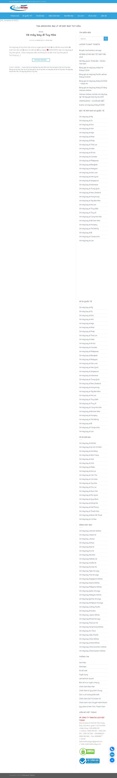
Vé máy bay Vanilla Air (87, 563)
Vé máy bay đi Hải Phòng (89, 507)
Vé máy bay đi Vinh (86, 463)
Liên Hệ (104, 16)
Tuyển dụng (83, 675)
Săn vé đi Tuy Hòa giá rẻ (28, 69)
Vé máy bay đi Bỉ (85, 233)
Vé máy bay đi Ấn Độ (87, 153)
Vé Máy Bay (49, 40)
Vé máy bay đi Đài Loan (88, 173)
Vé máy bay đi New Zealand (90, 193)
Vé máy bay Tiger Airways (89, 571)
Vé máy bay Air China (87, 631)
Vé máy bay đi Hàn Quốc (89, 177)
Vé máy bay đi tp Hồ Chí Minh (90, 447)
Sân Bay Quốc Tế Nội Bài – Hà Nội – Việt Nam (92, 62)
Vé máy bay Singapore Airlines (91, 579)
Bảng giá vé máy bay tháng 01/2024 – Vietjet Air (93, 82)
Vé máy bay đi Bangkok (88, 165)
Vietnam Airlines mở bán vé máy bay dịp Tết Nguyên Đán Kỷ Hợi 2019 (93, 95)
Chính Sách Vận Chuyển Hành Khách (93, 702)
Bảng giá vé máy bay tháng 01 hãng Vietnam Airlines (93, 89)
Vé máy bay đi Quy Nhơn (88, 499)
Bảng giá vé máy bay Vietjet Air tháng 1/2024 (91, 69)
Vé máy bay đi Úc (86, 121)
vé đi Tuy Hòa (41, 69)
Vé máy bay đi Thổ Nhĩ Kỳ (89, 229)
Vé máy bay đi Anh (86, 129)
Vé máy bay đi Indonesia (88, 185)
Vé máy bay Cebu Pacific (89, 635)
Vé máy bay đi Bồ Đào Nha (89, 221)
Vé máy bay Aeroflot (87, 555)
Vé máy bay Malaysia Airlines (90, 595)
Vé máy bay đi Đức (86, 125)
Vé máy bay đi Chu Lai (87, 487)
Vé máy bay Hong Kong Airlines (91, 627)
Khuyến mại (69, 16)
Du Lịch (81, 16)
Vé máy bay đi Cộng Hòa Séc (90, 217)
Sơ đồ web (83, 670)
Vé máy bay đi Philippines (89, 161)
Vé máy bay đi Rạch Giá (88, 491)
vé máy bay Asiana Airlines (89, 583)
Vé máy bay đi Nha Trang (89, 455)
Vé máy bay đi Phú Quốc (88, 495)
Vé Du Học (93, 16)
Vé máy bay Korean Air (88, 567)
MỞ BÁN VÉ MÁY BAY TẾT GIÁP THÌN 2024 (92, 55)
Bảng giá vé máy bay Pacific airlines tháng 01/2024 (93, 75)
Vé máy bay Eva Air (86, 551)
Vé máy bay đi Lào (86, 241)
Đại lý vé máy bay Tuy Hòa (34, 67)
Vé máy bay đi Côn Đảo (88, 479)
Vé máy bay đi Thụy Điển (88, 209)
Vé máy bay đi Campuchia (89, 237)
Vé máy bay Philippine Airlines (90, 587)
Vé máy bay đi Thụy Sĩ (87, 213)
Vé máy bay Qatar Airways (89, 591)
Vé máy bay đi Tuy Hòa (41, 34)
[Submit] (106, 39)
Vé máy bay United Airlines (89, 643)
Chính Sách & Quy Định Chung (90, 690)
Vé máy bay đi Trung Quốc (89, 189)
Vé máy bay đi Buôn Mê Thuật (90, 515)
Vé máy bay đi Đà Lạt (87, 471)
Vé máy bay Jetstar (87, 539)
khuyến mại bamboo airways (90, 50)
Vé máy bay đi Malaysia (88, 169)
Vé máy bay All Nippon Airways (91, 603)
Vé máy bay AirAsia (86, 543)
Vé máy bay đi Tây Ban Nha (89, 201)
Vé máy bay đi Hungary (88, 225)
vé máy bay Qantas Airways (90, 599)
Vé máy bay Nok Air (86, 547)
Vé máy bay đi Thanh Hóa (89, 511)
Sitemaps (82, 667)
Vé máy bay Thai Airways (89, 575)
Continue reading (41, 60)
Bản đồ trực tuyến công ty (89, 682)
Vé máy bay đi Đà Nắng (88, 451)
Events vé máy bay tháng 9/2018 (91, 105)
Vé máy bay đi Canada (88, 157)
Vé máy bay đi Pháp (87, 141)
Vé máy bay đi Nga (86, 133)
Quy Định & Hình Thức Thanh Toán (92, 707)
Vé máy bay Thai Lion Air (88, 623)
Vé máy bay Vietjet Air (87, 535)
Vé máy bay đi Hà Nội (87, 443)
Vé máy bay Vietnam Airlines (90, 531)
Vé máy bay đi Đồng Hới (88, 503)
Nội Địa (41, 32)
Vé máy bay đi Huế (86, 459)
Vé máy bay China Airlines (89, 639)
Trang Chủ (14, 16)
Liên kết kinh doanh (86, 679)
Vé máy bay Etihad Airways (89, 619)
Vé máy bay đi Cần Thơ (88, 475)
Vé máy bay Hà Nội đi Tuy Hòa (55, 69)
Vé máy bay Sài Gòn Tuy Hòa (28, 71)
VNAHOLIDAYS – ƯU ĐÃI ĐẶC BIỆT (91, 101)
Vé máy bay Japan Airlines (89, 615)
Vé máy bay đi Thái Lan (88, 145)
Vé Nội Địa (40, 16)
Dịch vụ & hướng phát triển (89, 695)
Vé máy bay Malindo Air (88, 559)
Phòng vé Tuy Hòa (14, 69)
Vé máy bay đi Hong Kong (89, 197)
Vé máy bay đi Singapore (89, 181)
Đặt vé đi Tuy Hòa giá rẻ (51, 67)
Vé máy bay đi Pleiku (87, 467)
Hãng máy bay (55, 16)
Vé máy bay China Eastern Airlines (92, 651)
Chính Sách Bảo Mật (87, 687)
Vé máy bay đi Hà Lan (87, 205)
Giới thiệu (82, 662)
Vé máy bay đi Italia (86, 149)
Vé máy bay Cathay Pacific (89, 607)
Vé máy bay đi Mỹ (86, 117)
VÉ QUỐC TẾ (27, 16)
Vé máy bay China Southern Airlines (92, 647)
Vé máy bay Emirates (87, 611)
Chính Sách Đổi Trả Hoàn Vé (90, 699)
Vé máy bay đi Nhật (86, 137)
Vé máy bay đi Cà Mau (88, 519)
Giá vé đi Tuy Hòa (64, 67)
